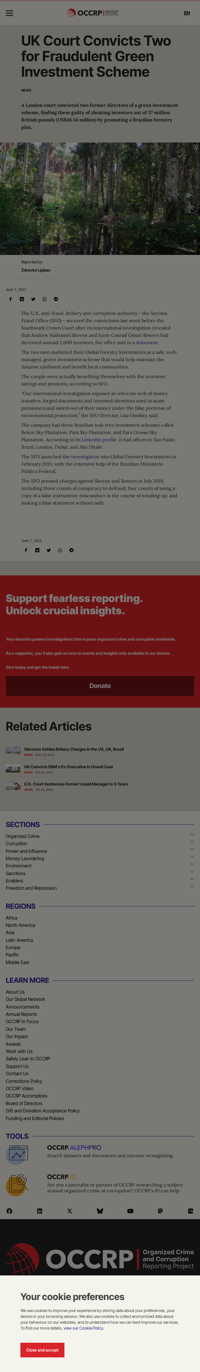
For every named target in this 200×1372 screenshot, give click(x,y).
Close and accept (42, 1349)
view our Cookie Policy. (84, 1327)
